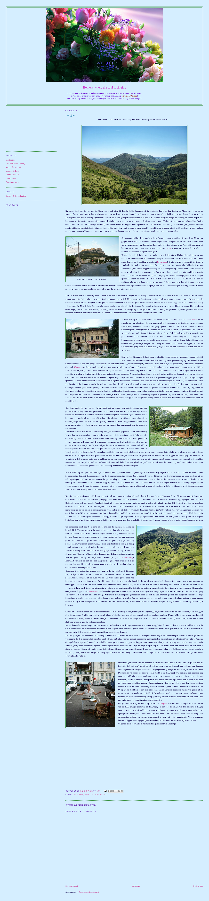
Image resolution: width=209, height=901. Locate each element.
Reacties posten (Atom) (89, 892)
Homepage (135, 886)
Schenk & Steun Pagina (16, 196)
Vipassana (78, 367)
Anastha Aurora (12, 182)
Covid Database (12, 174)
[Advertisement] (31, 127)
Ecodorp (78, 794)
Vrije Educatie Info (14, 167)
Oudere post (198, 886)
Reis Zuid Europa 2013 (95, 794)
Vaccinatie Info (12, 171)
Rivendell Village (130, 96)
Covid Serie (11, 178)
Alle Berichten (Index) (15, 163)
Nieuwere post (71, 886)
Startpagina (10, 160)
